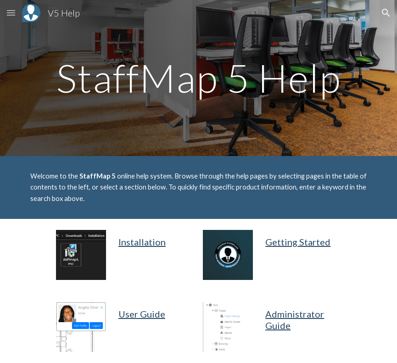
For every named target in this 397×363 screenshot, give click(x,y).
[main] (199, 78)
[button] (11, 12)
